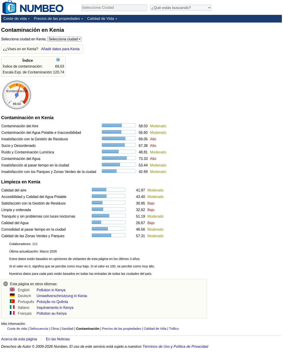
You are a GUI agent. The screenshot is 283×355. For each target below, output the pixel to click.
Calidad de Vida (100, 18)
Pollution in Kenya (51, 290)
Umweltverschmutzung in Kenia (62, 296)
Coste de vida (15, 18)
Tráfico (174, 328)
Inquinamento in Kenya (55, 307)
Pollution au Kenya (51, 313)
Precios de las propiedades (57, 18)
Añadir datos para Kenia (60, 49)
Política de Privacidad (191, 346)
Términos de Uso (156, 346)
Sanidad (67, 328)
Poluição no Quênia (52, 302)
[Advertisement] (248, 54)
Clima (55, 328)
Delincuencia (38, 328)
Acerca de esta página (19, 339)
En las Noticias (58, 339)
